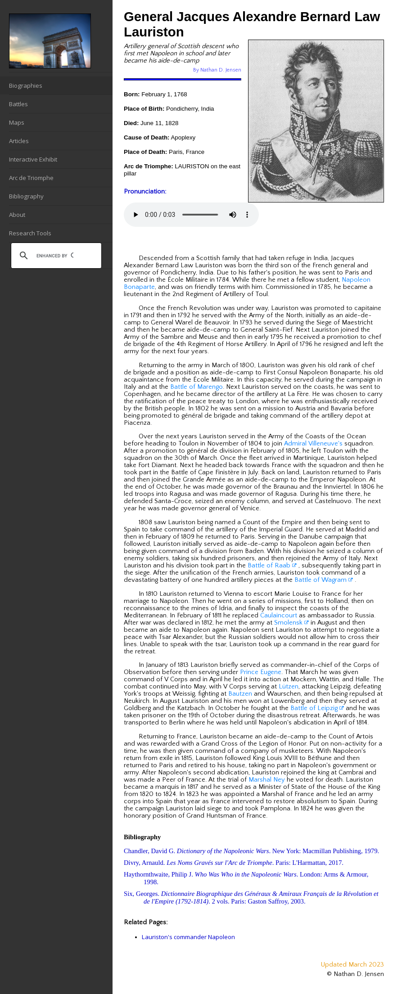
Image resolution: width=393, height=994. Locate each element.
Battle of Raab (272, 565)
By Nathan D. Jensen (217, 70)
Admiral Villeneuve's (313, 443)
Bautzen (240, 693)
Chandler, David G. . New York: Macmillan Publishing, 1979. (251, 851)
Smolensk (291, 622)
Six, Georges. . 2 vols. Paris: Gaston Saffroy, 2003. (251, 897)
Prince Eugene (260, 672)
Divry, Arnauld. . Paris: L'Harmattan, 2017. (233, 862)
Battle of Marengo (196, 387)
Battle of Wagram (323, 580)
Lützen (288, 686)
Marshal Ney (266, 779)
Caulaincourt (278, 615)
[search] (54, 255)
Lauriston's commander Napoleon (188, 937)
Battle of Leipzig (317, 708)
